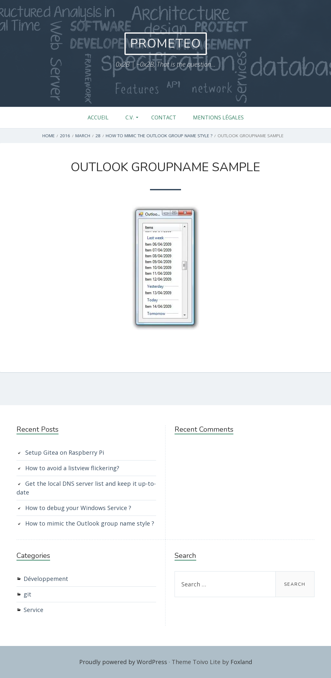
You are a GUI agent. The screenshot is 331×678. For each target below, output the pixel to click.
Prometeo (165, 43)
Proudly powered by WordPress (123, 662)
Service (33, 610)
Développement (46, 579)
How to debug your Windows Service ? (78, 508)
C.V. (129, 117)
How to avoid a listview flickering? (72, 468)
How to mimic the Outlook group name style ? (89, 523)
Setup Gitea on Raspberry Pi (64, 452)
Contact (163, 117)
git (27, 594)
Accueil (98, 117)
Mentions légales (218, 117)
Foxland (241, 662)
